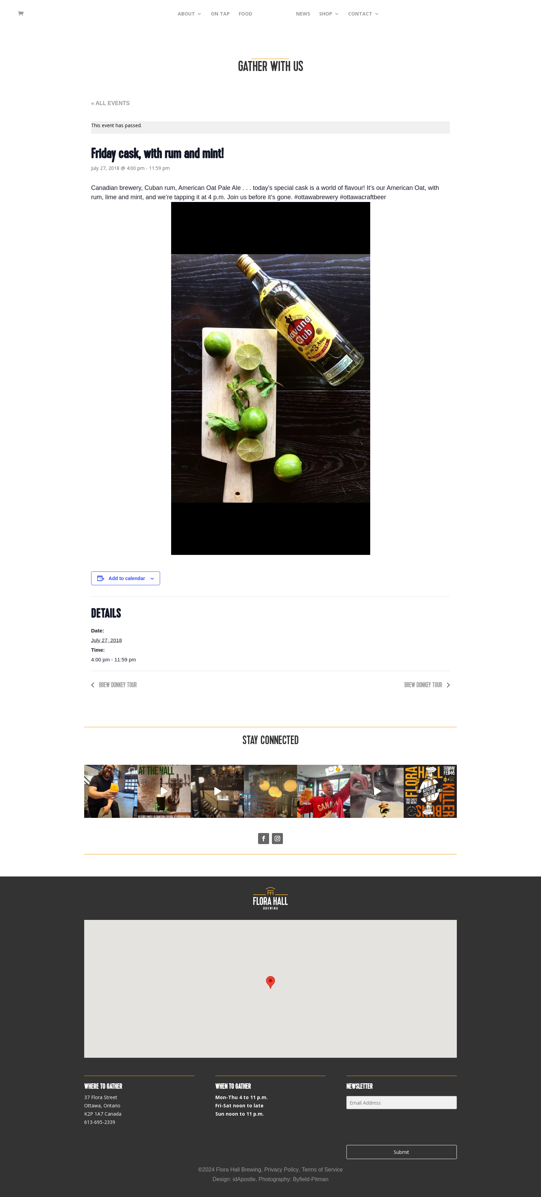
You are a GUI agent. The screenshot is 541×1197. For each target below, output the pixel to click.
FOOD (235, 14)
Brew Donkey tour (117, 685)
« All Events (110, 103)
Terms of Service (322, 1170)
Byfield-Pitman (310, 1179)
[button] (270, 982)
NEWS (314, 14)
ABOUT (175, 14)
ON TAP (209, 14)
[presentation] (388, 1127)
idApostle (244, 1179)
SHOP (336, 14)
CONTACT (371, 14)
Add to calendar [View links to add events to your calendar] (127, 578)
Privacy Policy (281, 1170)
